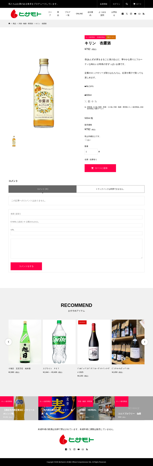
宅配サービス (99, 109)
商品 (58, 13)
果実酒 (89, 107)
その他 (95, 107)
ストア (50, 13)
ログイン (116, 4)
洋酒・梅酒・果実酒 (120, 107)
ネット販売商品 (133, 107)
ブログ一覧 (67, 13)
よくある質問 (102, 13)
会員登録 (103, 4)
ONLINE (79, 14)
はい (88, 140)
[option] (24, 347)
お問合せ (114, 13)
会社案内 (90, 13)
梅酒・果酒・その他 (105, 107)
